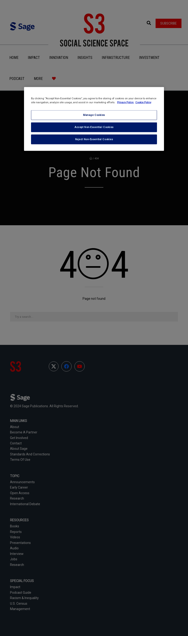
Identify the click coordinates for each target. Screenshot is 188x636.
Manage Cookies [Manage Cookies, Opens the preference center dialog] (94, 115)
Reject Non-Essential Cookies (94, 139)
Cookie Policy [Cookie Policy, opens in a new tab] (143, 102)
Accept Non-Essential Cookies (94, 127)
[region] (94, 119)
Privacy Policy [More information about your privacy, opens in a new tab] (125, 102)
